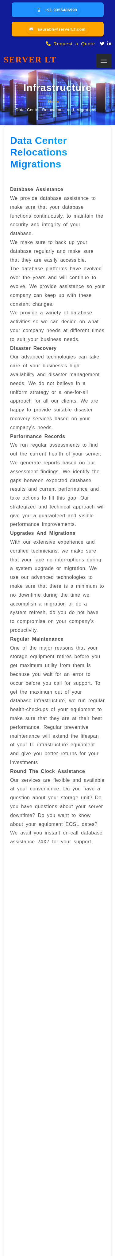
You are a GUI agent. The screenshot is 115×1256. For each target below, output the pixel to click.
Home (53, 101)
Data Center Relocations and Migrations (56, 109)
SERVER (30, 59)
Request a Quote (70, 43)
